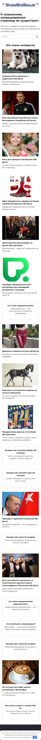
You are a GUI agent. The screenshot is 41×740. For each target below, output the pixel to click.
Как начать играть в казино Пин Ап (20, 706)
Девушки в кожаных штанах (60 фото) (20, 351)
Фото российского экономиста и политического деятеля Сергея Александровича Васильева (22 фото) (20, 583)
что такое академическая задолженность (20, 602)
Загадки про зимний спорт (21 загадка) (20, 474)
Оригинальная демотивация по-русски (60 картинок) (17, 244)
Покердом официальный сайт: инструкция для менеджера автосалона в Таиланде (16, 287)
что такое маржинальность (20, 305)
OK (35, 737)
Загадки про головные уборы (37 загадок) (20, 451)
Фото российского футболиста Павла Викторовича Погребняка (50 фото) (20, 119)
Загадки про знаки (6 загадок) (20, 537)
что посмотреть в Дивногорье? (20, 624)
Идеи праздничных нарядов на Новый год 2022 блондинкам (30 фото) (20, 202)
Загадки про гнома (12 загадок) (20, 644)
